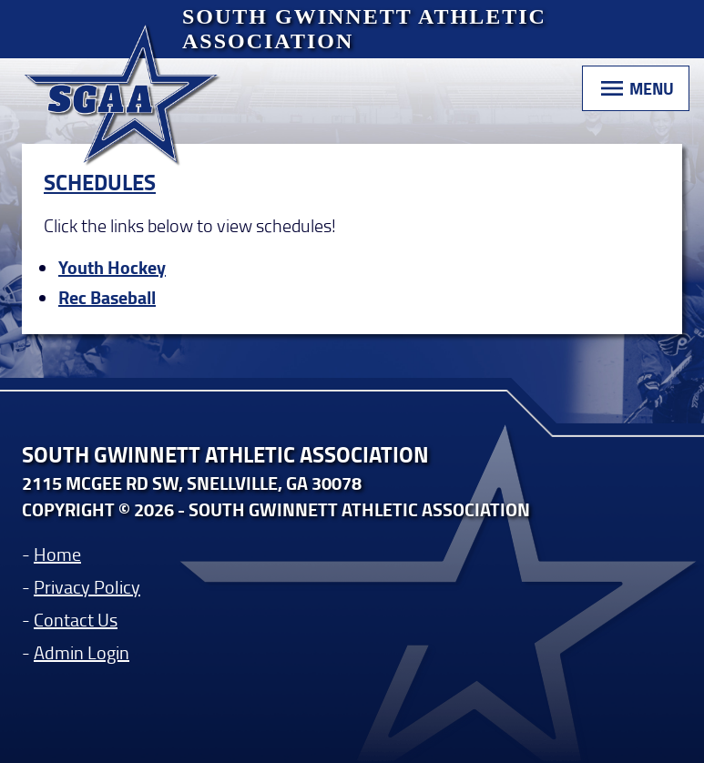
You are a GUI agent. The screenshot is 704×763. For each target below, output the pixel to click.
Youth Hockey (112, 267)
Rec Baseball (107, 297)
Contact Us (75, 619)
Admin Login (81, 652)
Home (57, 553)
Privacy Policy (87, 586)
